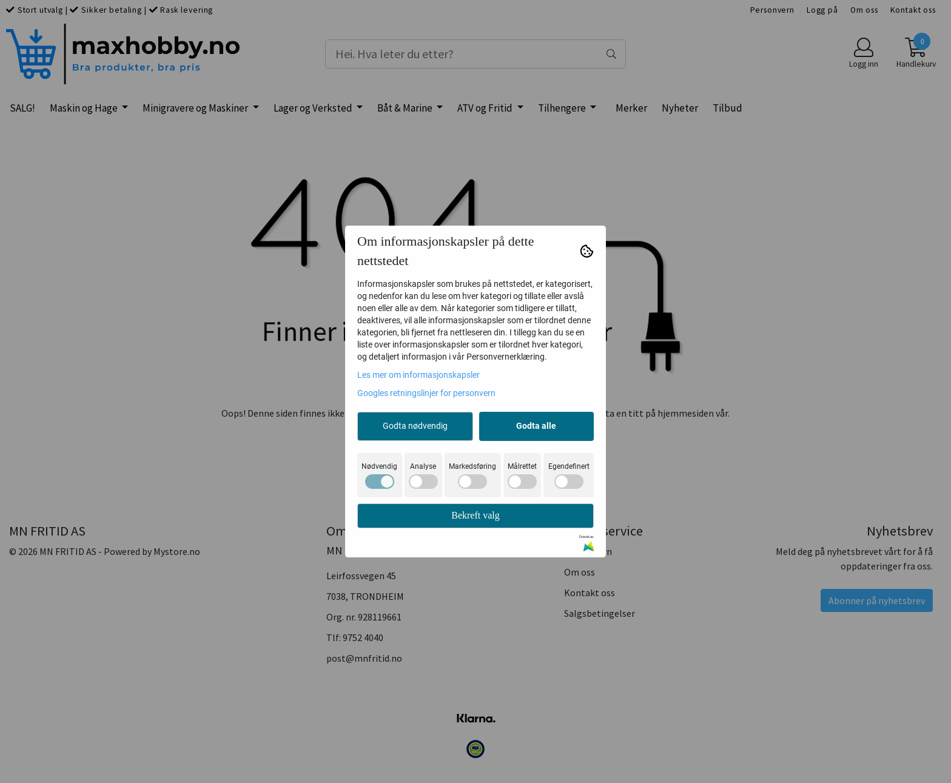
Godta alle (536, 426)
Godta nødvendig (415, 426)
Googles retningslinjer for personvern (426, 393)
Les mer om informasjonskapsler (418, 375)
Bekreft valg (475, 515)
